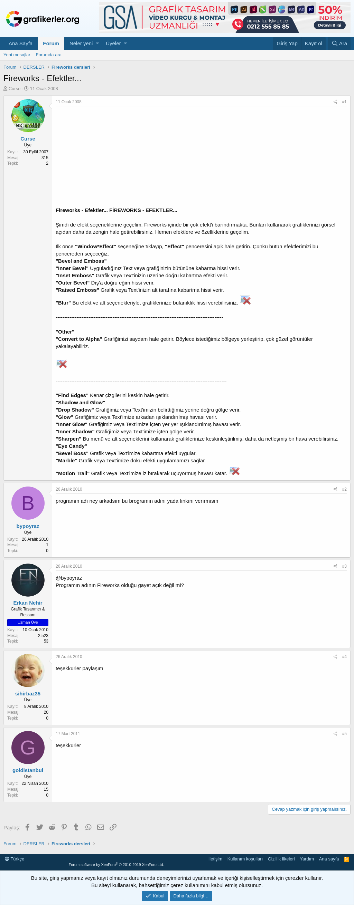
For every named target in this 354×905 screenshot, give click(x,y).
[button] (97, 43)
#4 (344, 656)
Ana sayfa (329, 858)
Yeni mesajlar (16, 54)
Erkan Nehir (27, 603)
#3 (344, 566)
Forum (51, 43)
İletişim (215, 858)
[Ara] (339, 43)
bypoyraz (28, 526)
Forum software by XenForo (116, 865)
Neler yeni (81, 43)
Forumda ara (49, 54)
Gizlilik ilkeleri (281, 858)
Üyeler (113, 43)
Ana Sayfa (20, 43)
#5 (344, 733)
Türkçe (14, 858)
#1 (344, 101)
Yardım (307, 858)
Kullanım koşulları (245, 858)
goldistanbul (27, 770)
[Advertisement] (201, 158)
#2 (344, 489)
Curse (15, 88)
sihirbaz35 (27, 693)
